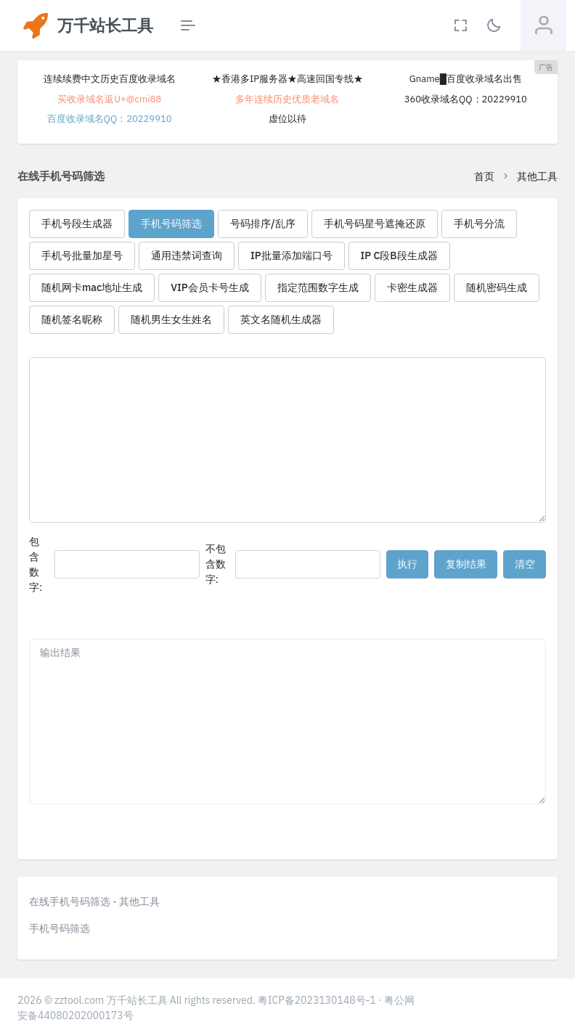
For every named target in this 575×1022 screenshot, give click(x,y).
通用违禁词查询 (186, 255)
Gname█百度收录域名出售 (465, 79)
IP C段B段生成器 (399, 255)
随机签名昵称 (71, 319)
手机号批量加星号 (82, 255)
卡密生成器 (412, 287)
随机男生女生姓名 (171, 319)
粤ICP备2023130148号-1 (317, 1000)
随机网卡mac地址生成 (91, 287)
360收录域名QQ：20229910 (465, 99)
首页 (484, 176)
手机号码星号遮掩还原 (374, 223)
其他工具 (537, 176)
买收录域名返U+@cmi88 (109, 99)
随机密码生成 (496, 287)
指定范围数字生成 (318, 287)
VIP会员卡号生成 (209, 287)
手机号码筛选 (171, 223)
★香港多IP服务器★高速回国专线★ (287, 79)
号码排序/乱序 (262, 223)
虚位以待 (287, 119)
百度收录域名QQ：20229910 (109, 119)
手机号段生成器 (77, 223)
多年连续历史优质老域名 (287, 99)
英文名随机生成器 (281, 319)
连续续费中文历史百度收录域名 (110, 79)
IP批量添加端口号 (291, 255)
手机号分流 (479, 223)
